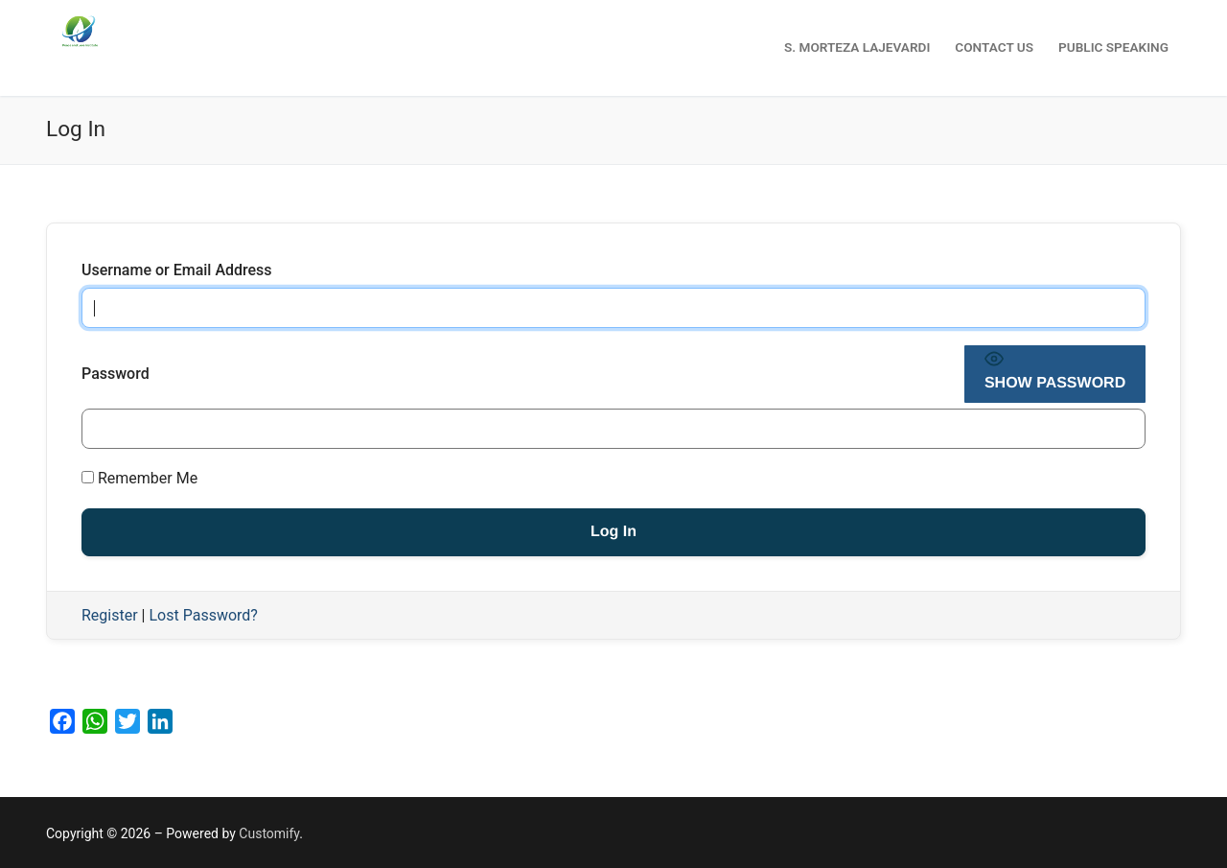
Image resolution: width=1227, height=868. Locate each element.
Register (109, 615)
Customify (269, 833)
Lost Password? (203, 615)
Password (115, 373)
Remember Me (139, 478)
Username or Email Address (176, 270)
